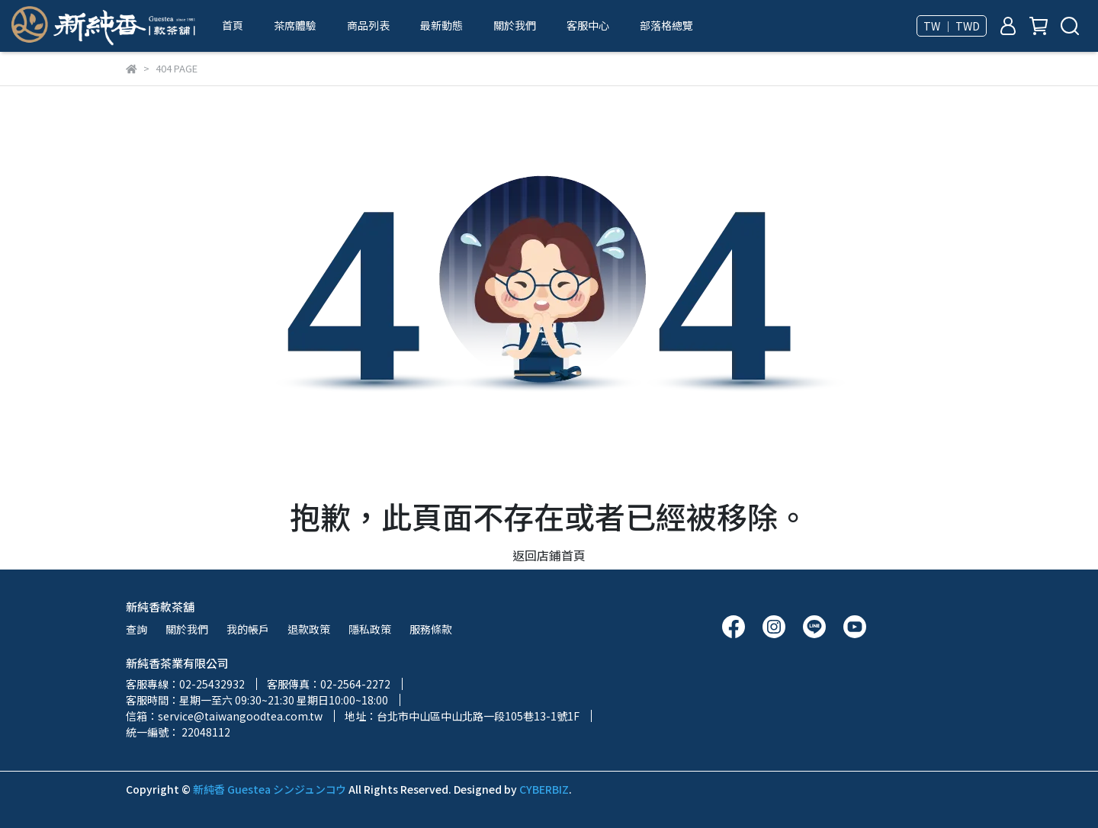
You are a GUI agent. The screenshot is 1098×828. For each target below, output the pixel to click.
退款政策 (308, 629)
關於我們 (514, 25)
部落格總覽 (666, 25)
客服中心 (588, 25)
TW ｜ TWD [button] (951, 26)
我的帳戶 (247, 629)
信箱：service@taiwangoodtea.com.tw (224, 716)
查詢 (136, 629)
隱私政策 (369, 629)
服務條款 (430, 629)
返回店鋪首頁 (549, 555)
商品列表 (368, 25)
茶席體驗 (295, 25)
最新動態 (441, 25)
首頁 (232, 25)
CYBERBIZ (544, 789)
